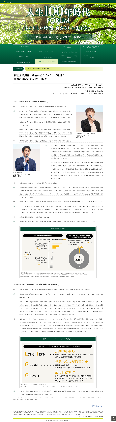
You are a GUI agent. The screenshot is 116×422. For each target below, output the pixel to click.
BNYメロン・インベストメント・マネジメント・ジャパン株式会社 (69, 52)
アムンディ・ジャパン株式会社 (47, 46)
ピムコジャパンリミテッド (24, 56)
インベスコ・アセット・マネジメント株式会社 (69, 47)
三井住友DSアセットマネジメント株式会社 (91, 56)
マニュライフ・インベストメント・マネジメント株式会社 (47, 56)
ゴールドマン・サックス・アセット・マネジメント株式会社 (91, 47)
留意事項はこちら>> (97, 406)
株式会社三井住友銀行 (24, 46)
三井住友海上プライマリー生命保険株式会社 (69, 56)
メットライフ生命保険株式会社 (69, 61)
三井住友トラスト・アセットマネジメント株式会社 (24, 61)
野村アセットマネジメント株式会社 (47, 51)
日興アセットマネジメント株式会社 (24, 51)
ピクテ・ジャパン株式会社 (92, 51)
